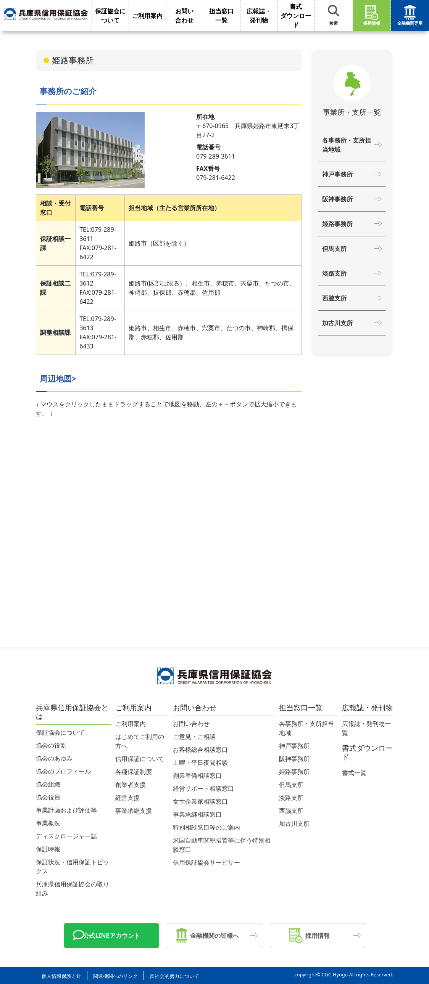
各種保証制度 (133, 771)
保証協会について (60, 732)
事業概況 (48, 823)
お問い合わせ (191, 723)
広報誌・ (259, 16)
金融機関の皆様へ (214, 935)
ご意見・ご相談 (194, 736)
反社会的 (174, 976)
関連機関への (115, 976)
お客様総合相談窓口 (200, 749)
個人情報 (61, 976)
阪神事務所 (337, 199)
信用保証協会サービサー (206, 862)
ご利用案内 (130, 723)
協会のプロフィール (63, 771)
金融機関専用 (410, 15)
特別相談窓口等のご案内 (206, 827)
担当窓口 (221, 16)
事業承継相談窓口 (197, 814)
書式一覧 (354, 773)
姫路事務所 (337, 224)
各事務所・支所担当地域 (346, 145)
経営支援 (127, 797)
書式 (295, 15)
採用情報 (371, 15)
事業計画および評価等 (66, 810)
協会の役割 (51, 745)
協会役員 (48, 797)
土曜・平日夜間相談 (200, 762)
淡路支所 (334, 273)
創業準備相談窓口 (197, 775)
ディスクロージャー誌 (66, 836)
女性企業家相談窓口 (200, 801)
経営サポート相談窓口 (203, 788)
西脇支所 (334, 298)
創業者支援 (130, 784)
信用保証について (139, 758)
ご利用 (147, 15)
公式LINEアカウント (111, 935)
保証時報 (48, 849)
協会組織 (48, 784)
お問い (184, 16)
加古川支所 (337, 323)
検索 (333, 15)
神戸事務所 (337, 174)
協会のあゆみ (54, 758)
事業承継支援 (133, 810)
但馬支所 (334, 248)
